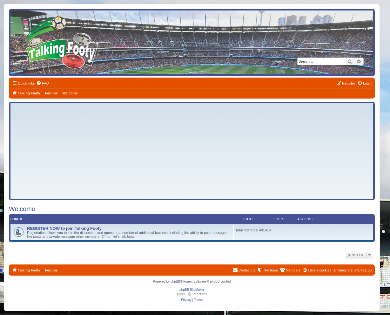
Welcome (22, 208)
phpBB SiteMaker (191, 289)
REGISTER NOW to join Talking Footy (64, 228)
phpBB (175, 281)
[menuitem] (42, 83)
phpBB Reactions (192, 294)
